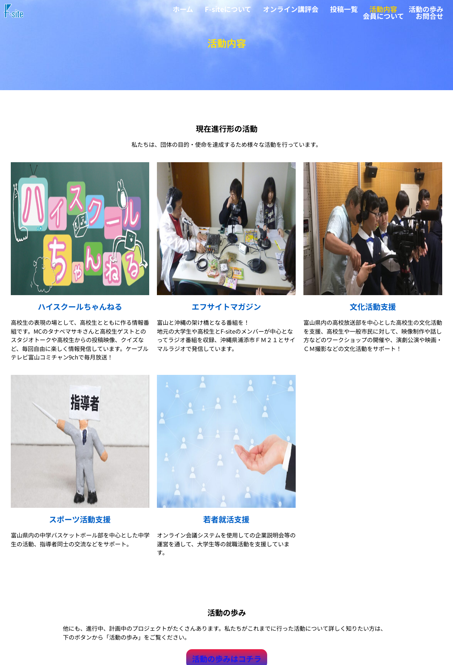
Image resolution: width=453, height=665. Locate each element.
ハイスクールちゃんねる (80, 309)
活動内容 (383, 8)
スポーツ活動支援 (80, 522)
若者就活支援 (226, 522)
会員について (383, 15)
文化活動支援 (373, 309)
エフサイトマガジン (226, 309)
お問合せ (429, 15)
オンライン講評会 (290, 8)
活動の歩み (426, 8)
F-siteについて (228, 8)
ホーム (183, 8)
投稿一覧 (344, 8)
